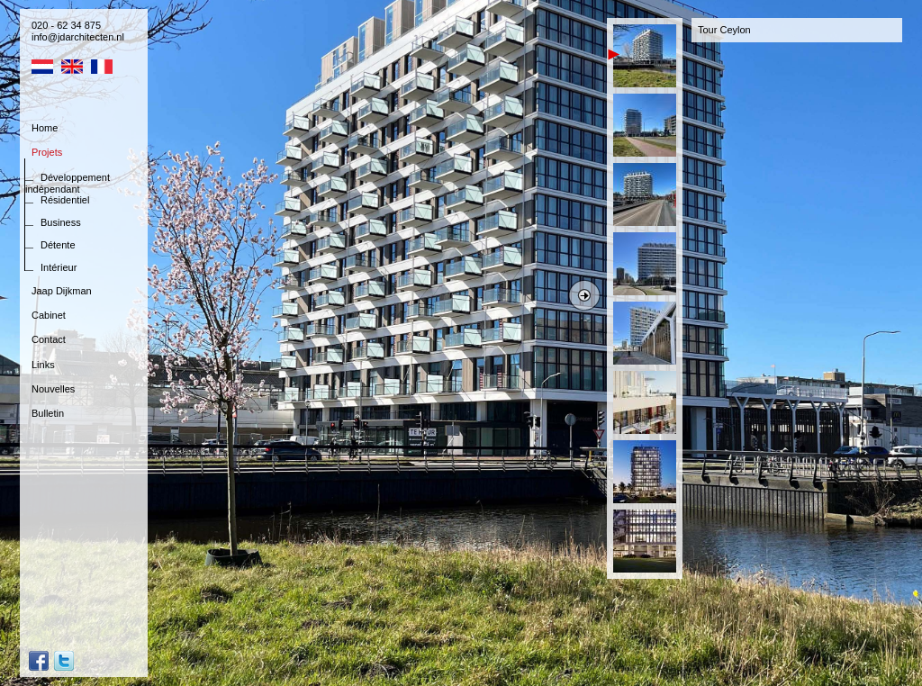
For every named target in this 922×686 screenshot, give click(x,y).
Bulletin (48, 413)
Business (61, 222)
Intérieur (59, 267)
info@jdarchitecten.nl (78, 37)
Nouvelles (53, 389)
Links (43, 364)
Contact (49, 339)
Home (45, 127)
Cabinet (49, 315)
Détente (58, 244)
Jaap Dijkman (62, 290)
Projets (47, 152)
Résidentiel (65, 199)
